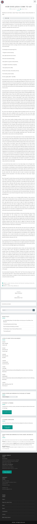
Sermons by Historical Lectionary (22, 283)
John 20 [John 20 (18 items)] (11, 441)
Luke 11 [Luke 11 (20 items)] (25, 441)
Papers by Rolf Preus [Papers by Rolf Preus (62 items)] (30, 443)
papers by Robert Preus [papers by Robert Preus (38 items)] (21, 443)
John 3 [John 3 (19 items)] (6, 441)
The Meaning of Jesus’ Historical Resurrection (12, 328)
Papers (3, 499)
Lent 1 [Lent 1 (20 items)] (17, 441)
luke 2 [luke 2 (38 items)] (23, 441)
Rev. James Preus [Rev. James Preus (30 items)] (23, 444)
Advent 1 (5, 283)
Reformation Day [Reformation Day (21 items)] (18, 444)
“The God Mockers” (7, 331)
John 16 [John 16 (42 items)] (8, 441)
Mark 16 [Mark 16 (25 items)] (27, 441)
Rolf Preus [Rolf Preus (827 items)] (6, 447)
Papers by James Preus (7, 502)
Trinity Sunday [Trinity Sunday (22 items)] (7, 448)
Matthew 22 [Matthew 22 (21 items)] (8, 443)
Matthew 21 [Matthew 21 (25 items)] (4, 443)
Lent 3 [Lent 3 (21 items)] (21, 441)
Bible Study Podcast (6, 517)
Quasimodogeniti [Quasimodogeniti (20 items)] (13, 444)
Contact (3, 514)
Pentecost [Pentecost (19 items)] (9, 444)
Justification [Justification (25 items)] (14, 441)
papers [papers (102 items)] (15, 443)
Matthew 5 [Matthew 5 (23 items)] (30, 441)
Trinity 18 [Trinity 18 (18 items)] (3, 448)
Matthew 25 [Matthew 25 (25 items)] (11, 443)
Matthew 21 (16, 285)
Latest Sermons (11, 283)
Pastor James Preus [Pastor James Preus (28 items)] (5, 444)
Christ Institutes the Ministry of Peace (11, 326)
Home (3, 505)
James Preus (24, 9)
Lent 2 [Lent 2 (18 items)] (19, 441)
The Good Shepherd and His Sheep (10, 324)
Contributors (4, 511)
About (3, 508)
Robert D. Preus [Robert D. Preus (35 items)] (29, 444)
